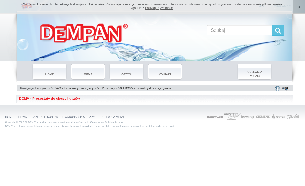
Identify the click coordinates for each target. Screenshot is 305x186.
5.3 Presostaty (106, 88)
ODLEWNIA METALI (113, 116)
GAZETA (37, 116)
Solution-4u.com (114, 122)
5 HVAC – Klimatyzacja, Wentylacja (72, 88)
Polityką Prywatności (159, 8)
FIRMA (22, 116)
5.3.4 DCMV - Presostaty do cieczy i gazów (144, 88)
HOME (9, 116)
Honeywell (41, 88)
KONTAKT (53, 116)
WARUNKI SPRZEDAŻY (80, 116)
